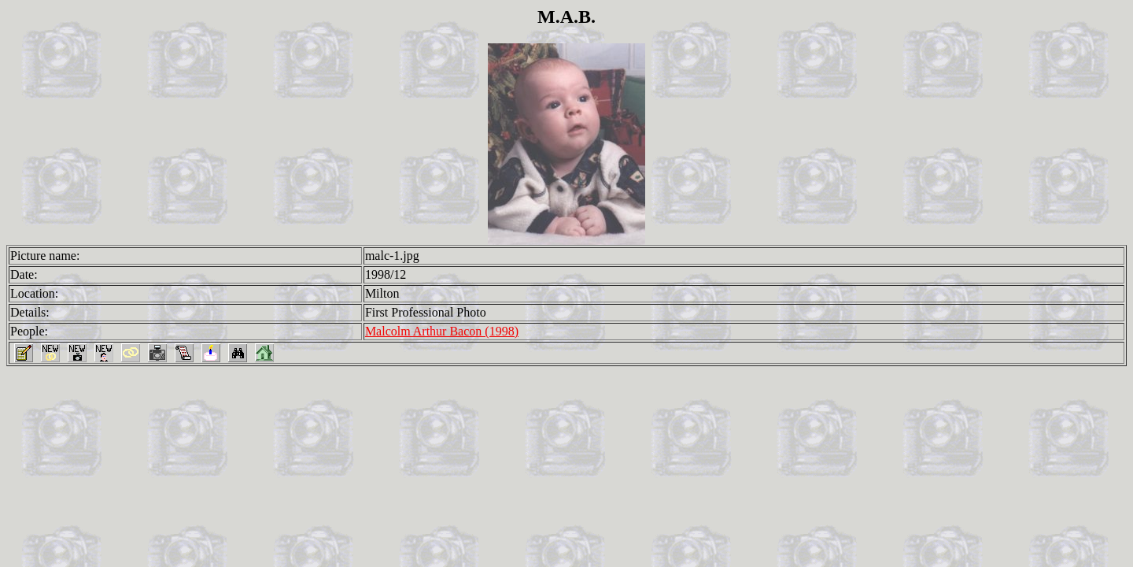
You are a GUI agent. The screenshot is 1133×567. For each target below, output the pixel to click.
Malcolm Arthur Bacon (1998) (442, 331)
